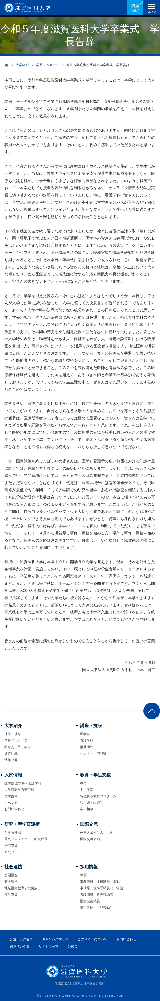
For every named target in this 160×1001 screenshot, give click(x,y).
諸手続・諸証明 (91, 802)
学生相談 (86, 809)
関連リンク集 (20, 946)
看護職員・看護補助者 (96, 894)
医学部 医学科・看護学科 (22, 783)
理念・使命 (12, 734)
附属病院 (135, 8)
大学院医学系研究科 (19, 789)
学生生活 (86, 789)
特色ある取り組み (17, 747)
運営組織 (11, 753)
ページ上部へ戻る (151, 711)
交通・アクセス (21, 939)
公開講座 (11, 875)
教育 (83, 783)
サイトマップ (48, 946)
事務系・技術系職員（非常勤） (103, 888)
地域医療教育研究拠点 (21, 888)
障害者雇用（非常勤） (96, 907)
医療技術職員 (90, 901)
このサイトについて (92, 939)
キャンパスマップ (55, 939)
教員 (83, 875)
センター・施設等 (93, 753)
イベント (11, 802)
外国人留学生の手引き (96, 832)
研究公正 (11, 852)
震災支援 (11, 894)
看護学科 (86, 740)
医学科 (85, 734)
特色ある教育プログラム (98, 796)
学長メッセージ (47, 65)
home (6, 65)
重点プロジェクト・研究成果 (25, 839)
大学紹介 (22, 65)
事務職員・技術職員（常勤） (101, 882)
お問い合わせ (14, 809)
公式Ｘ (73, 946)
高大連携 (11, 882)
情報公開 (11, 760)
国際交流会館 (90, 839)
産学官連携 (12, 832)
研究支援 (11, 845)
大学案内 (11, 796)
